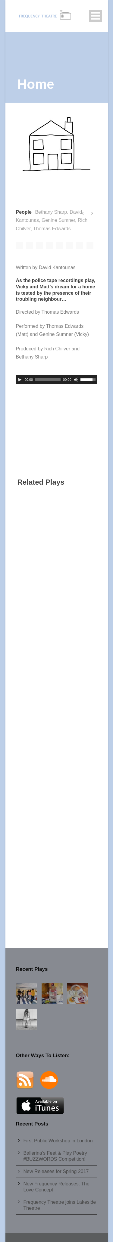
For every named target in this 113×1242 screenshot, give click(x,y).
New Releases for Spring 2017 (56, 1171)
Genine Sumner (58, 220)
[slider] (48, 379)
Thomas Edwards (52, 228)
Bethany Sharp (51, 212)
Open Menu (95, 16)
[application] (56, 379)
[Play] (19, 379)
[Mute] (76, 379)
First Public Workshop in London (58, 1140)
